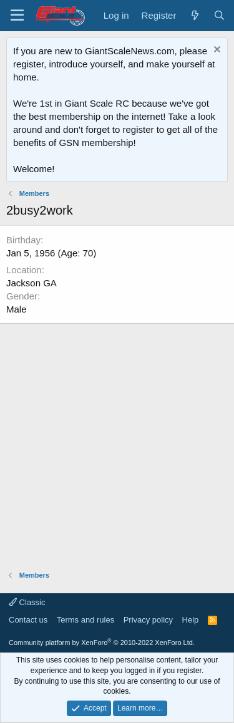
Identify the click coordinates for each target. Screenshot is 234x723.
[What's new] (194, 15)
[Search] (219, 15)
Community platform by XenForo (102, 642)
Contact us (28, 619)
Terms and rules (85, 619)
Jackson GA (31, 283)
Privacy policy (148, 619)
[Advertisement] (117, 441)
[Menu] (17, 15)
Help (190, 619)
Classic (27, 602)
